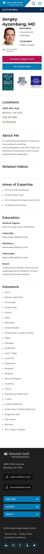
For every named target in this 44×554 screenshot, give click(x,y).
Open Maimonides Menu (40, 3)
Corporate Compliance (15, 537)
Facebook (20, 545)
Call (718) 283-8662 (22, 66)
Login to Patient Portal (20, 477)
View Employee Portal (20, 487)
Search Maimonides (33, 3)
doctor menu (10, 10)
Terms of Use (10, 534)
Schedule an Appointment (22, 59)
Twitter (34, 545)
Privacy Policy (25, 534)
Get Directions (9, 122)
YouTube (27, 545)
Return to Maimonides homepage (12, 3)
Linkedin (6, 545)
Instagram (13, 545)
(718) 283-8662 (9, 117)
